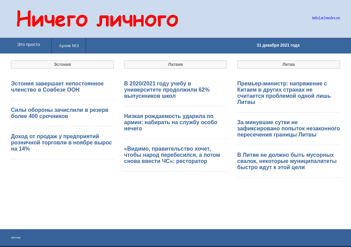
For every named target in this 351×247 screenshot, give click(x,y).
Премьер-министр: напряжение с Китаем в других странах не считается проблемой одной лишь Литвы (284, 93)
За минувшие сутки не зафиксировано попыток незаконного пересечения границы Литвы (288, 128)
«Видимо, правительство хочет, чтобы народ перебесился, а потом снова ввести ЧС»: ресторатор (172, 155)
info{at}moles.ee (326, 17)
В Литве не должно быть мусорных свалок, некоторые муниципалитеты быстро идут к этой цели (287, 161)
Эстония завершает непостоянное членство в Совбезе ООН (57, 87)
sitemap (16, 237)
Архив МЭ (69, 45)
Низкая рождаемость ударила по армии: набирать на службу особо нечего (170, 122)
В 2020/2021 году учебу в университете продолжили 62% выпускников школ (166, 90)
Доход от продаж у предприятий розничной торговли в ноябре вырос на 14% (61, 142)
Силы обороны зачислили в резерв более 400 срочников (59, 113)
